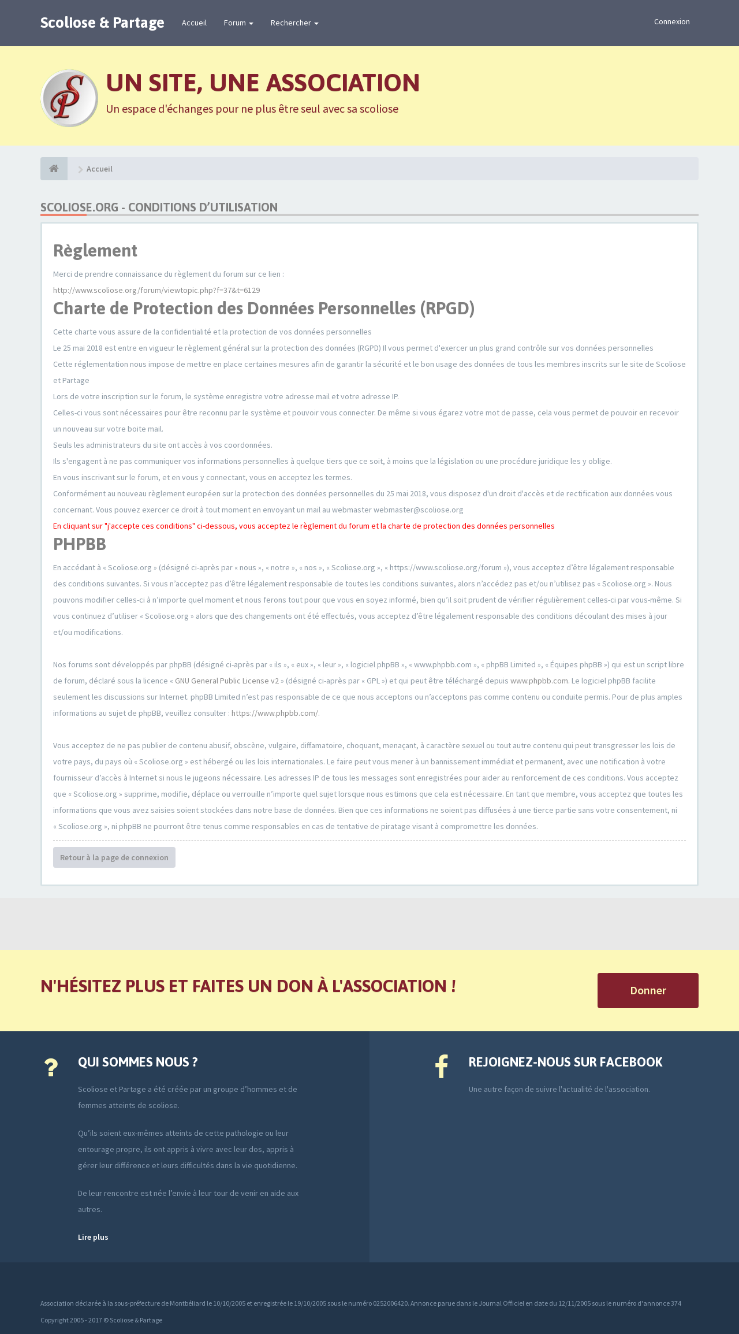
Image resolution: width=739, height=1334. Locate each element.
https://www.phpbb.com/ (275, 713)
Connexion (672, 21)
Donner (648, 990)
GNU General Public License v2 (227, 680)
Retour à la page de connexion (114, 857)
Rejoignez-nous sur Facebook (565, 1061)
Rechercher (295, 22)
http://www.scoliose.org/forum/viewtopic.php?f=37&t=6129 (156, 290)
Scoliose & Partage (102, 22)
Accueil (194, 22)
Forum (238, 22)
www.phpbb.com (539, 680)
